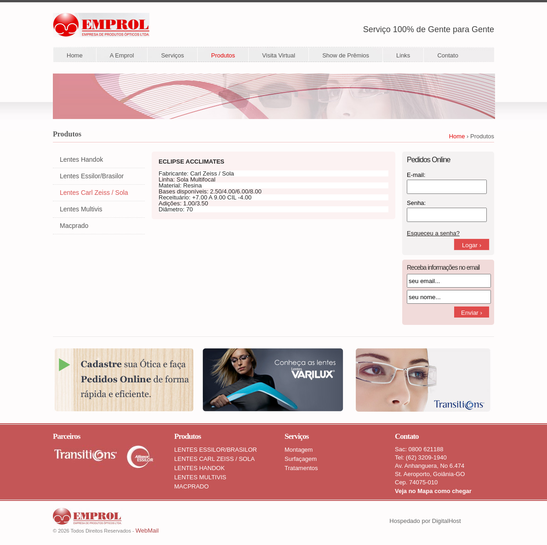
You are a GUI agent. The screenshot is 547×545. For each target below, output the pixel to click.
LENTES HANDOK (199, 468)
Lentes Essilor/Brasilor (92, 176)
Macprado (74, 225)
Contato (447, 55)
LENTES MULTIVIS (200, 477)
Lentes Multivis (81, 209)
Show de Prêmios (345, 55)
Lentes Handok (81, 159)
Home (75, 55)
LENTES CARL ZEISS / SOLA (214, 458)
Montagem (299, 449)
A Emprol (122, 55)
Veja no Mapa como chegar (433, 491)
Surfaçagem (301, 458)
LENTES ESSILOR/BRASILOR (215, 449)
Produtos (223, 55)
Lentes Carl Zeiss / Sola (94, 192)
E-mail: (416, 174)
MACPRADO (191, 486)
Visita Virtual (278, 55)
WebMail (147, 530)
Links (403, 55)
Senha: (416, 202)
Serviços (172, 55)
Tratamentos (301, 468)
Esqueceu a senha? (433, 233)
